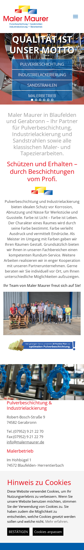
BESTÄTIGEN (18, 531)
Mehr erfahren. (56, 521)
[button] (75, 16)
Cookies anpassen (48, 531)
